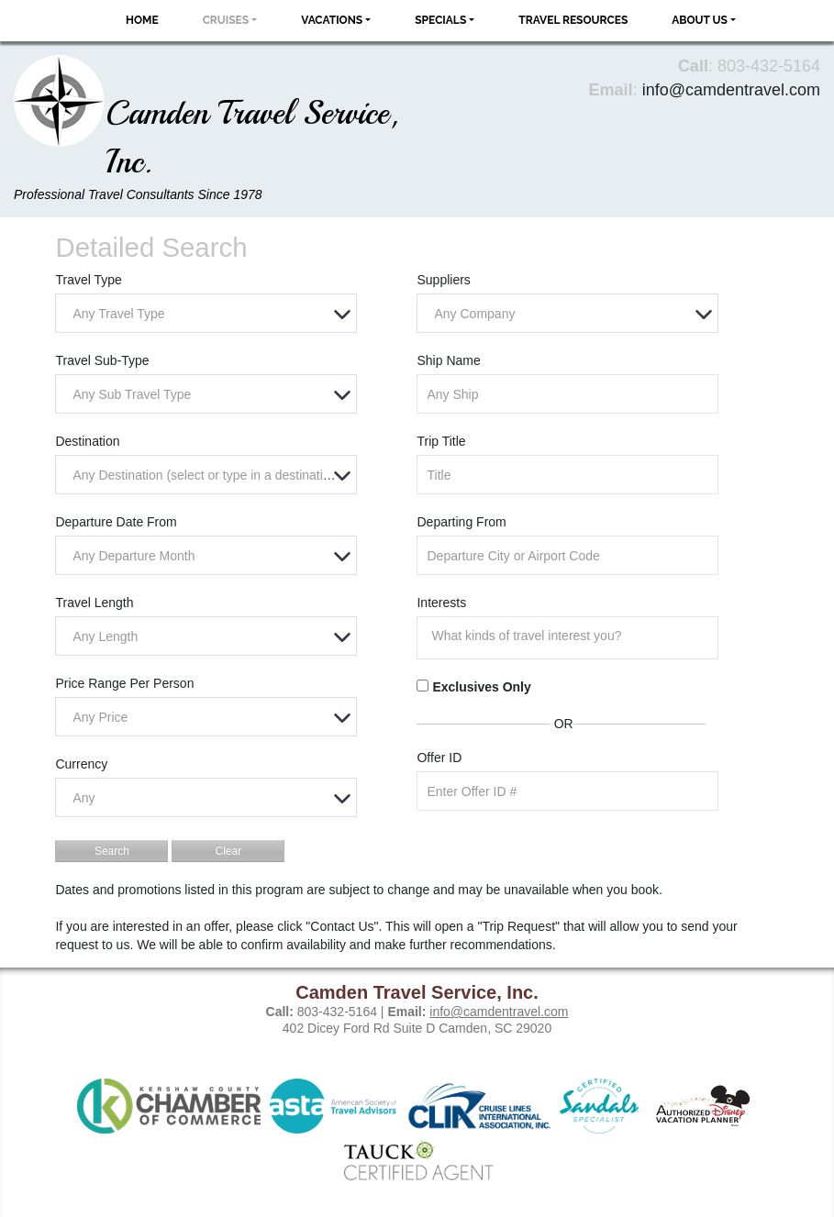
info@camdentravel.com (731, 90)
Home (142, 20)
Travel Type (88, 279)
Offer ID (439, 757)
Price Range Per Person (124, 683)
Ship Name (448, 360)
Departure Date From (115, 521)
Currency (81, 764)
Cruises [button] (226, 20)
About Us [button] (700, 20)
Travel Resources (573, 20)
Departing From (461, 521)
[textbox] (210, 314)
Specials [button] (440, 20)
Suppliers (443, 279)
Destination (87, 441)
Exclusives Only (481, 687)
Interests (441, 602)
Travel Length (94, 602)
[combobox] (205, 313)
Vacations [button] (331, 20)
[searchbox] (571, 635)
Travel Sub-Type (102, 360)
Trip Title (441, 441)
